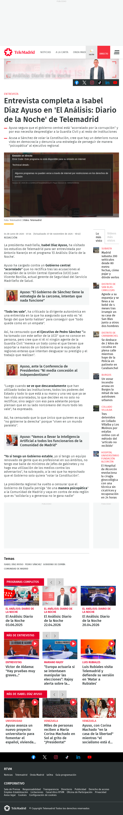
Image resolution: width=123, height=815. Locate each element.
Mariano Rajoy (53, 662)
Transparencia (51, 789)
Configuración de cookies (43, 795)
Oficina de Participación (79, 792)
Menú (116, 52)
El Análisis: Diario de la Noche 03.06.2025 (21, 596)
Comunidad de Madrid (16, 569)
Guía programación (66, 775)
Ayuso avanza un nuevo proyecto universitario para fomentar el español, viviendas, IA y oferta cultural (21, 708)
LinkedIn (107, 82)
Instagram (92, 82)
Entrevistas (14, 662)
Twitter (84, 83)
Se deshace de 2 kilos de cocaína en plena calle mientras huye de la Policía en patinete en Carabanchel (96, 334)
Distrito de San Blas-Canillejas (109, 287)
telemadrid (15, 808)
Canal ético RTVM (55, 792)
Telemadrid (21, 775)
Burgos (106, 375)
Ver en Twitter (44, 757)
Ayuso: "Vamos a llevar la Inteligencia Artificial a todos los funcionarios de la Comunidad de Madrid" (12, 440)
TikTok (100, 83)
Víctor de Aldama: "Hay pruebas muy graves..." (20, 671)
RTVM (8, 769)
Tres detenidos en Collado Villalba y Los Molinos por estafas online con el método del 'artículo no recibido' (96, 408)
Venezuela (51, 721)
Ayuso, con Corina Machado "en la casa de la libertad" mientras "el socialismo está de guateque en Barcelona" (98, 708)
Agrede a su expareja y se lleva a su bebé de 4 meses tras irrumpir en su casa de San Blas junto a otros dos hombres (96, 285)
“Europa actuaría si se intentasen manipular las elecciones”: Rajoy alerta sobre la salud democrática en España (60, 649)
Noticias (45, 52)
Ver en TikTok (67, 757)
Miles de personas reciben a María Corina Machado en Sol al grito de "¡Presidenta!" (60, 708)
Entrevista (11, 94)
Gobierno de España (54, 564)
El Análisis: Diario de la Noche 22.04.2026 (60, 596)
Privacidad (100, 792)
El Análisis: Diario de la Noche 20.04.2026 (98, 596)
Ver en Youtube (89, 757)
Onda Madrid (81, 52)
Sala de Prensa (12, 789)
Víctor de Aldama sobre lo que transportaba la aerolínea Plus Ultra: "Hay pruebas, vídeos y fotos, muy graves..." (21, 649)
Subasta (107, 248)
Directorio (66, 789)
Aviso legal (10, 795)
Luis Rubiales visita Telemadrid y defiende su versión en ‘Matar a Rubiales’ (98, 649)
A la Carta (62, 52)
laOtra (50, 775)
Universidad (14, 721)
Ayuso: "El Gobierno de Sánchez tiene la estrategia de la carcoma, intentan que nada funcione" (12, 295)
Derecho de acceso (99, 789)
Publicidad (80, 789)
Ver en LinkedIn (78, 757)
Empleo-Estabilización (16, 792)
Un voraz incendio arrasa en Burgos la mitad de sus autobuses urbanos (96, 376)
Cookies (22, 795)
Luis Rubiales (91, 662)
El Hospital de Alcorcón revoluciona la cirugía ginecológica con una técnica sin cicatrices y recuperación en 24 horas (96, 454)
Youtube (115, 82)
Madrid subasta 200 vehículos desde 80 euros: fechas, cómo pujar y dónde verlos (96, 250)
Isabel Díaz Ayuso (13, 564)
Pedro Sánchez (33, 564)
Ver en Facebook (33, 757)
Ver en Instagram (56, 757)
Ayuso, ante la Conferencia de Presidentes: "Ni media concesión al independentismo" (12, 370)
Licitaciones (37, 792)
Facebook (77, 83)
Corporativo (14, 783)
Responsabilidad (32, 789)
